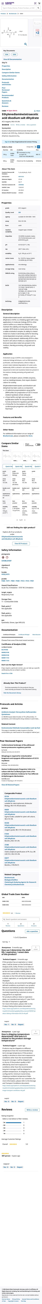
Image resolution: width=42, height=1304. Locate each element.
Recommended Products (7, 96)
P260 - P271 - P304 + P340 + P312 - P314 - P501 (18, 581)
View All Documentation (12, 59)
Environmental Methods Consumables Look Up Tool (21, 728)
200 (19, 212)
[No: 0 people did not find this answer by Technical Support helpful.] (14, 1024)
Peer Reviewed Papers (5, 90)
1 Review (18, 913)
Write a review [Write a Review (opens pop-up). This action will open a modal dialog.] (20, 125)
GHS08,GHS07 (6, 561)
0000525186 (5, 652)
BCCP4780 (5, 650)
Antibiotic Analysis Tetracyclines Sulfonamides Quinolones (19, 713)
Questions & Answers (6, 102)
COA (6, 54)
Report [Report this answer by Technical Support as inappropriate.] (20, 1024)
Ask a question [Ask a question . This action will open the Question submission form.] (31, 125)
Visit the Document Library (12, 693)
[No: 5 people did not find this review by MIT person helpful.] (13, 1167)
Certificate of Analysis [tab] (9, 634)
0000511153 (5, 658)
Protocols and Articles (6, 83)
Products (3, 13)
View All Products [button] (21, 543)
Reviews (5, 106)
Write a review (33, 1110)
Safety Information (9, 76)
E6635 (7, 810)
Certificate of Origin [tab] (23, 634)
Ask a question (32, 931)
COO (14, 54)
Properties (6, 66)
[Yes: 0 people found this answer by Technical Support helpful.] (6, 1101)
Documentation (8, 79)
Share (37, 111)
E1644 (7, 834)
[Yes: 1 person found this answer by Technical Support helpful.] (6, 1024)
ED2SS (7, 823)
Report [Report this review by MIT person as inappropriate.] (19, 1167)
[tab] (5, 13)
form (30, 436)
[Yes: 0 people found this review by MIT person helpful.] (5, 1167)
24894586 (21, 185)
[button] (36, 948)
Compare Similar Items (11, 72)
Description (6, 69)
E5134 (7, 796)
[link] (6, 913)
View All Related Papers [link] (10, 785)
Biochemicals (8, 436)
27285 (7, 845)
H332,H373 (5, 574)
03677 (7, 858)
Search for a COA (7, 673)
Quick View (10, 466)
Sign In (7, 142)
